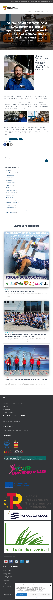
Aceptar (21, 594)
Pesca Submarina (10, 207)
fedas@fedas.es (6, 406)
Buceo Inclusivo (9, 177)
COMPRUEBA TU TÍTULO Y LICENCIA (45, 1)
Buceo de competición (11, 172)
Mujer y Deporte (9, 197)
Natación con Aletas (10, 200)
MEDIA (29, 11)
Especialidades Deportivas (28, 8)
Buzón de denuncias (7, 409)
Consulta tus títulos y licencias (9, 419)
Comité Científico (13, 139)
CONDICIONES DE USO (8, 593)
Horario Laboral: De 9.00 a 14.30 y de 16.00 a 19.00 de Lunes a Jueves (18, 431)
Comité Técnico (9, 185)
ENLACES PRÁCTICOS (25, 1)
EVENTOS (46, 8)
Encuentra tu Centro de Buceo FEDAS (12, 421)
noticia (9, 141)
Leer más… (35, 340)
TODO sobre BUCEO (33, 1)
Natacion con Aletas (7, 575)
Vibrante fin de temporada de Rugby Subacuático (19, 291)
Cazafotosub (9, 180)
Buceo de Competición (8, 581)
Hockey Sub (6, 584)
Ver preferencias (45, 594)
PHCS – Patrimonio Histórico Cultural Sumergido (17, 210)
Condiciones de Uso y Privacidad (30, 597)
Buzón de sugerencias (8, 412)
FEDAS (20, 139)
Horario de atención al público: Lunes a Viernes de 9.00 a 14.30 (17, 430)
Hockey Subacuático (10, 190)
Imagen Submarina (7, 571)
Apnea (7, 170)
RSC (39, 8)
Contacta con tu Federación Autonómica (12, 422)
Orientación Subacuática (11, 202)
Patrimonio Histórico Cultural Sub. (10, 587)
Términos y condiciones (39, 597)
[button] (50, 584)
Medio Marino (6, 574)
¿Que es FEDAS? (37, 4)
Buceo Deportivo (10, 175)
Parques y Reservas (10, 205)
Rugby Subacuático (10, 212)
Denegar (33, 594)
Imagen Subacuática (10, 192)
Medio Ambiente (10, 195)
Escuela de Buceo (7, 573)
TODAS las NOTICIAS (38, 11)
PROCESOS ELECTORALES (15, 1)
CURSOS (46, 4)
